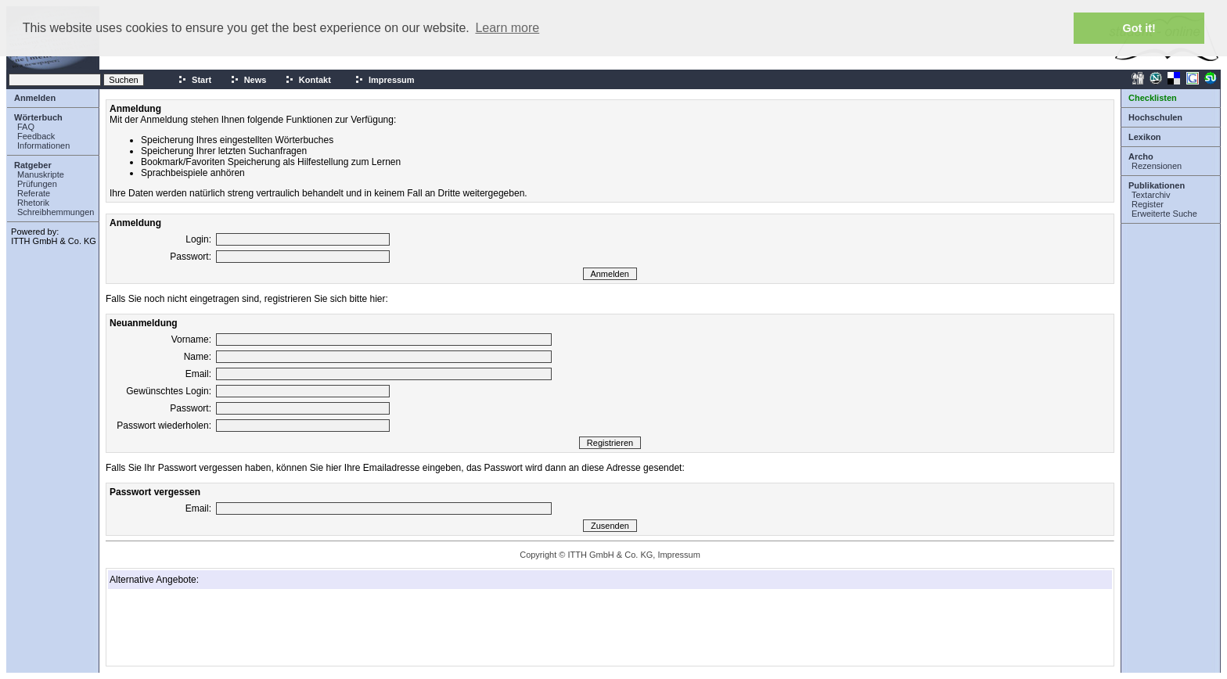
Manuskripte (40, 174)
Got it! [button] (1139, 28)
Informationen (43, 145)
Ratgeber (33, 165)
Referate (33, 193)
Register (1148, 204)
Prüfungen (37, 184)
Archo (1140, 156)
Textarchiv (1151, 194)
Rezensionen (1157, 166)
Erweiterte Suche (1164, 213)
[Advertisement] (188, 627)
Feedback (36, 136)
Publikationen (1156, 185)
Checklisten (1152, 97)
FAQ (25, 126)
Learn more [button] (507, 27)
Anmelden (35, 97)
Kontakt (308, 79)
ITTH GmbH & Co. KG (53, 241)
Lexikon (1144, 137)
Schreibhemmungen (55, 212)
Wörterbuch (38, 117)
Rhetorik (33, 202)
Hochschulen (1155, 117)
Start (194, 79)
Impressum (384, 79)
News (248, 79)
